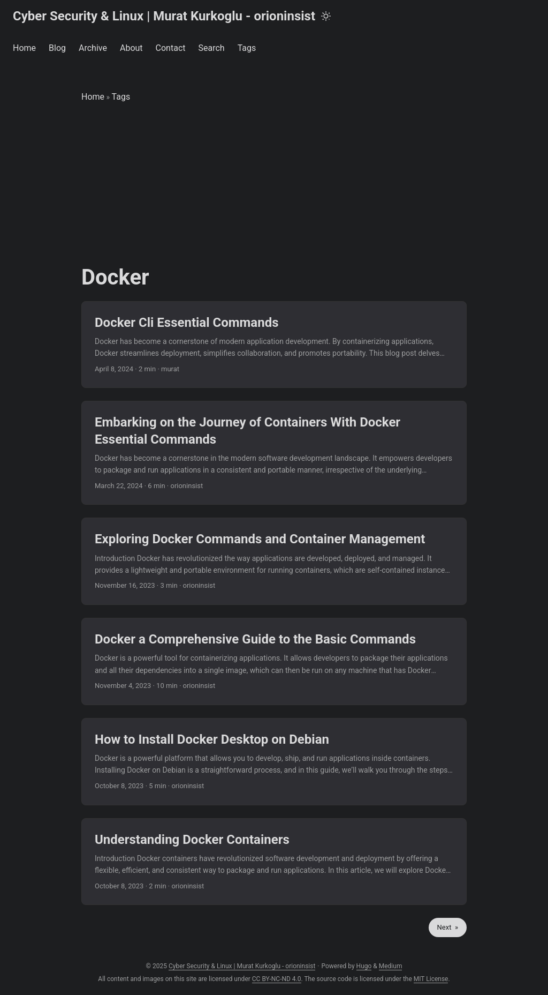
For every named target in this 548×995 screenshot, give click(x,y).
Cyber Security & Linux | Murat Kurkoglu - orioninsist (164, 16)
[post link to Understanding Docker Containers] (274, 862)
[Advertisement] (274, 184)
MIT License (431, 979)
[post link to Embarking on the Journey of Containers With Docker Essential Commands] (274, 452)
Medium (390, 966)
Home (92, 97)
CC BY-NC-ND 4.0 (276, 979)
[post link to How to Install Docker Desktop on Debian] (274, 762)
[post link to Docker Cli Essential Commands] (274, 345)
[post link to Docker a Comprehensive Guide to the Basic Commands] (274, 661)
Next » (447, 927)
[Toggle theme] (325, 16)
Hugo (364, 966)
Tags (121, 97)
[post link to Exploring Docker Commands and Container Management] (274, 561)
